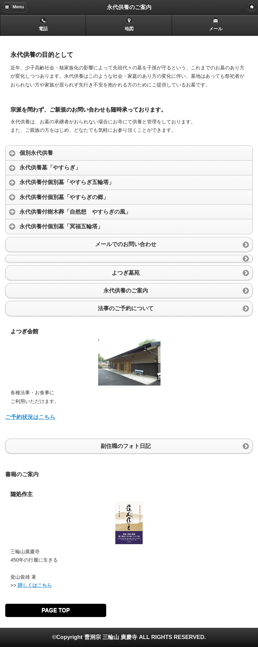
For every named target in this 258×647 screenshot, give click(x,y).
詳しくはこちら (35, 585)
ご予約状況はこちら (30, 417)
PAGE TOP (55, 610)
